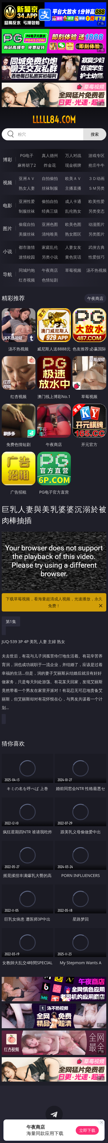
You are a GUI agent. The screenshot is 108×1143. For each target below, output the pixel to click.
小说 (7, 251)
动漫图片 (96, 224)
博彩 (7, 159)
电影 (7, 205)
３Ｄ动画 (96, 178)
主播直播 (73, 188)
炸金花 (50, 165)
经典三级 (50, 211)
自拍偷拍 (50, 178)
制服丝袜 (27, 211)
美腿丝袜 (27, 234)
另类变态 (96, 211)
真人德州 (50, 155)
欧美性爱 (96, 201)
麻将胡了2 (27, 165)
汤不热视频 (96, 270)
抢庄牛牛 (96, 165)
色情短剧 (50, 280)
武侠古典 (96, 247)
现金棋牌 (73, 165)
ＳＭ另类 (96, 188)
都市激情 (27, 247)
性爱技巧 (96, 257)
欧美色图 (73, 224)
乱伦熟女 (73, 211)
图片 (7, 228)
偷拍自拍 (50, 201)
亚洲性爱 (27, 201)
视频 (7, 182)
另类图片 (96, 234)
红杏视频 (27, 280)
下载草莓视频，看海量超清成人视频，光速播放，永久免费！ (55, 602)
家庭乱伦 (50, 247)
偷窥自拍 (27, 224)
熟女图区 (73, 234)
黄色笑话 (73, 257)
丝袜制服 (50, 188)
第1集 (11, 621)
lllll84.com (54, 119)
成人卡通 (73, 201)
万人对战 (73, 155)
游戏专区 (96, 155)
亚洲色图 (50, 224)
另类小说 (50, 257)
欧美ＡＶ (73, 178)
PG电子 (26, 155)
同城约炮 (27, 270)
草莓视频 (73, 270)
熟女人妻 (27, 188)
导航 (7, 274)
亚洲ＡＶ (27, 178)
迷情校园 (27, 257)
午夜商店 (50, 270)
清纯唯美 (50, 234)
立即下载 (87, 1130)
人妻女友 (73, 247)
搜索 (95, 134)
